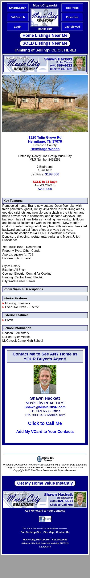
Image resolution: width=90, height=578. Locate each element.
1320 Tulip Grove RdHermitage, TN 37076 (45, 139)
